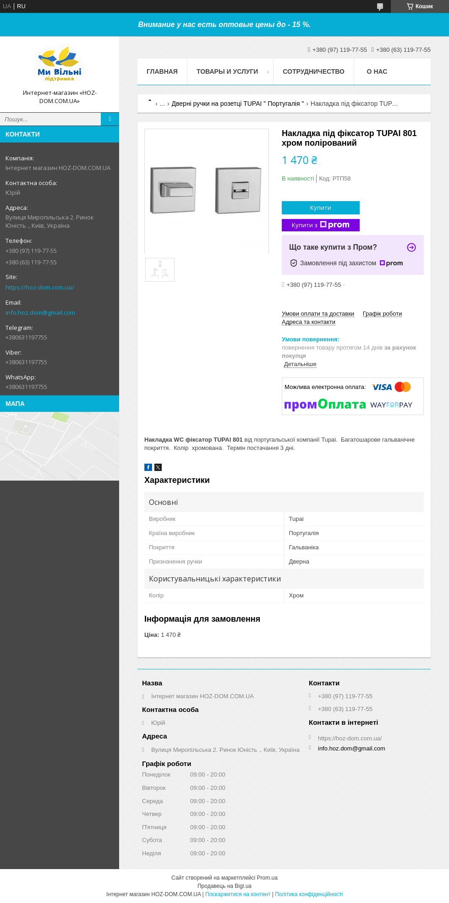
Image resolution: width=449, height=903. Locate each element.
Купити (320, 207)
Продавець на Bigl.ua (224, 886)
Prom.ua (267, 878)
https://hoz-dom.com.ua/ (39, 287)
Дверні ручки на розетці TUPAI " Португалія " (238, 103)
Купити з (321, 225)
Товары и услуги (227, 71)
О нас (377, 71)
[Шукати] (110, 119)
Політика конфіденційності (309, 894)
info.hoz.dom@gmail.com (40, 312)
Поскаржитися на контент (237, 894)
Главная (162, 71)
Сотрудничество (314, 71)
